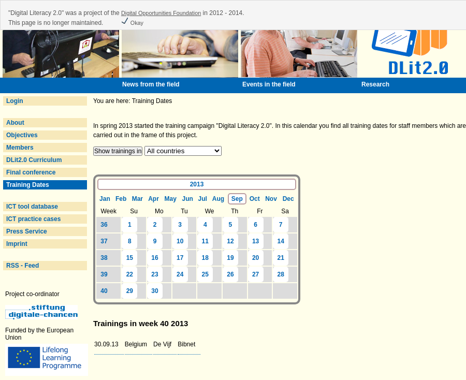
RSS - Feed (22, 265)
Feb (120, 198)
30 (154, 291)
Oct (255, 198)
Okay (132, 23)
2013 (197, 184)
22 (129, 274)
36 (103, 224)
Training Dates (27, 184)
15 (129, 257)
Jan (104, 198)
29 (129, 291)
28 (281, 274)
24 (180, 274)
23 (154, 274)
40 (103, 291)
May (170, 198)
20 (255, 257)
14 (281, 241)
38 (103, 257)
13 (255, 241)
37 (103, 241)
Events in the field (269, 84)
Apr (153, 198)
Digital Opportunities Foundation (161, 13)
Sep (237, 198)
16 (154, 257)
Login (14, 101)
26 (230, 274)
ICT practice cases (33, 219)
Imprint (16, 243)
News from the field (151, 84)
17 (180, 257)
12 (230, 241)
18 (205, 257)
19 (230, 257)
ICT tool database (32, 206)
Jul (202, 198)
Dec (288, 198)
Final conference (30, 172)
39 (103, 274)
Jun (187, 198)
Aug (218, 198)
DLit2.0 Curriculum (34, 160)
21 (281, 257)
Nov (271, 198)
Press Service (26, 231)
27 (255, 274)
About (15, 122)
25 (205, 274)
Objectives (22, 135)
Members (20, 147)
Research (375, 84)
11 (205, 241)
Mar (137, 198)
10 (180, 241)
